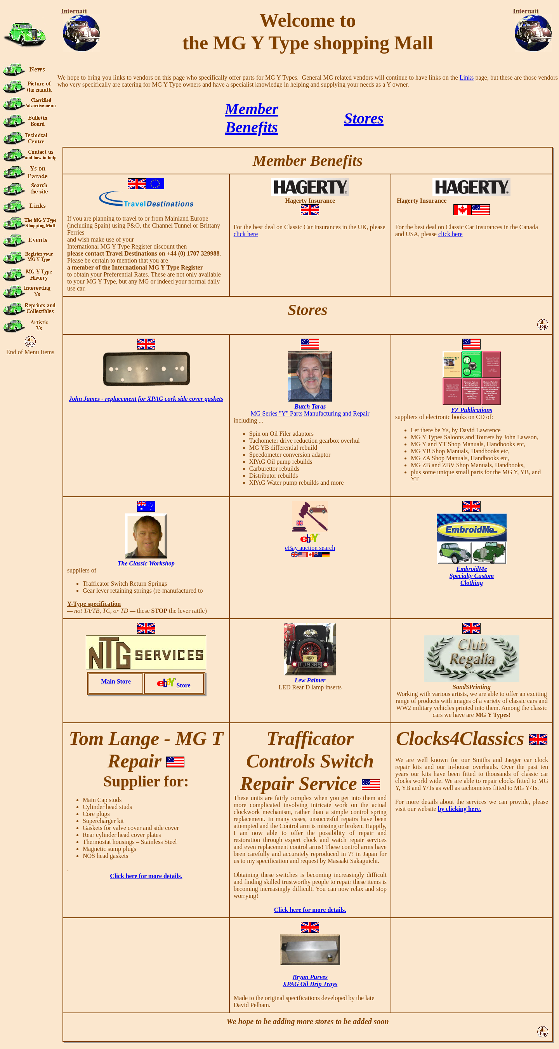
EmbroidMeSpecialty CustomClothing (472, 575)
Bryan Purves (310, 977)
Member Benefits (308, 160)
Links (467, 77)
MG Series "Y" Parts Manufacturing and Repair (310, 413)
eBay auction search (310, 548)
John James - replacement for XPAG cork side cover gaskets (146, 398)
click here (246, 234)
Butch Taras (310, 406)
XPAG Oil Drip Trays (310, 984)
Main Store (116, 681)
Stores (364, 118)
